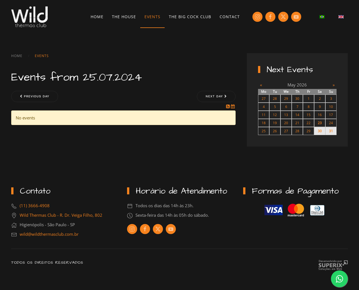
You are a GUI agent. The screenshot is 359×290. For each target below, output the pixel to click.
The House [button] (124, 16)
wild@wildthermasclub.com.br (49, 234)
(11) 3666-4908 (35, 205)
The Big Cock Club (190, 16)
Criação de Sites (333, 265)
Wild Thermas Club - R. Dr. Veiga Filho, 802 (61, 215)
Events (152, 16)
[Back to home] (29, 17)
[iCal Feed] (233, 106)
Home (97, 16)
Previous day (34, 96)
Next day (216, 96)
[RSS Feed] (228, 106)
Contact (230, 16)
